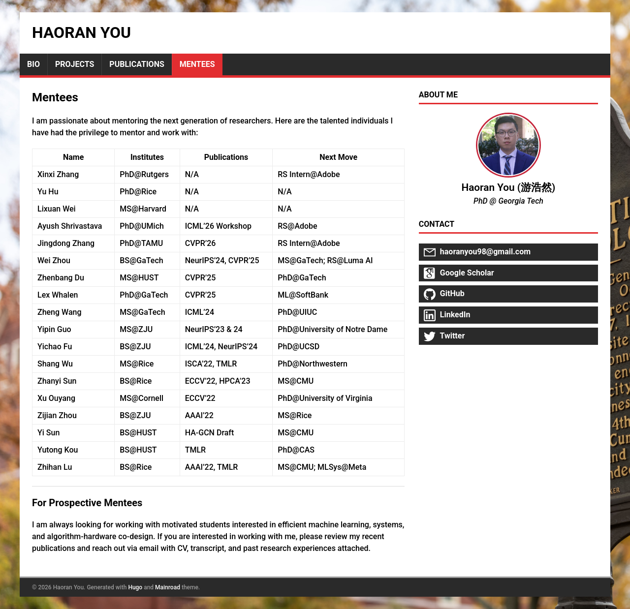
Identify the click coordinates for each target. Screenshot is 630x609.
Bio (33, 64)
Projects (74, 64)
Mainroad (167, 587)
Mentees (197, 64)
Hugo (135, 587)
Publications (136, 64)
